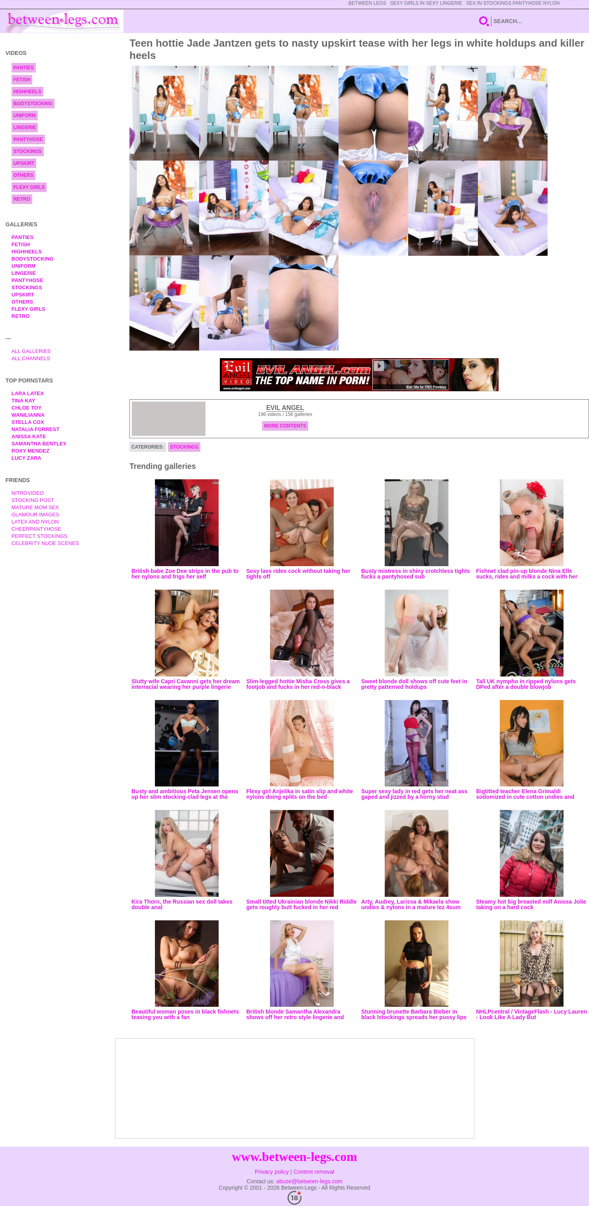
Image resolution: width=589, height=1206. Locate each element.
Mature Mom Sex (35, 507)
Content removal (314, 1172)
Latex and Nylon (35, 522)
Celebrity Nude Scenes (45, 543)
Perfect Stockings (39, 536)
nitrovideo (28, 493)
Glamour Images (35, 515)
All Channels (31, 358)
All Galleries (31, 351)
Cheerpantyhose (36, 529)
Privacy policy (272, 1172)
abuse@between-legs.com (309, 1181)
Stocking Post (33, 500)
